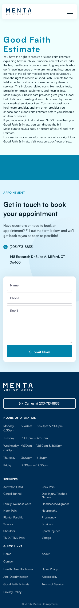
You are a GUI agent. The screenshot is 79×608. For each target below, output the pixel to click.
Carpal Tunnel (12, 493)
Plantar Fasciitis (13, 517)
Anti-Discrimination (15, 576)
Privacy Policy (12, 592)
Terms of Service (53, 584)
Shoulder (9, 531)
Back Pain (48, 487)
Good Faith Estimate (16, 584)
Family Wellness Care (17, 504)
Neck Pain (10, 510)
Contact (8, 561)
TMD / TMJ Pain (14, 537)
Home (7, 553)
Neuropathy (49, 510)
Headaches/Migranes (55, 504)
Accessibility (50, 576)
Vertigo (46, 537)
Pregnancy (49, 517)
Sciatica (8, 524)
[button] (70, 12)
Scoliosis (47, 524)
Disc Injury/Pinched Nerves (54, 495)
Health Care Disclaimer (18, 569)
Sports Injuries (51, 531)
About (46, 553)
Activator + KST (13, 487)
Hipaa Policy (50, 569)
